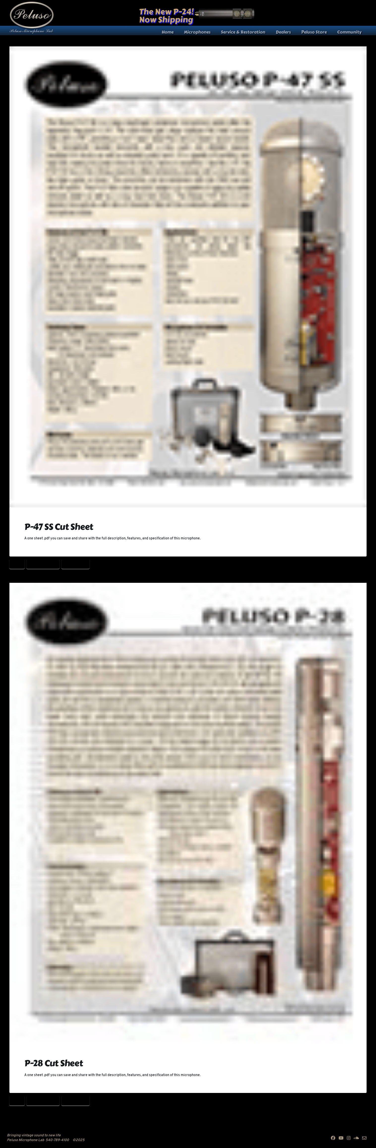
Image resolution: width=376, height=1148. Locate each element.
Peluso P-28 (75, 564)
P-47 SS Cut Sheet (58, 526)
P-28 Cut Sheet (43, 564)
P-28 (17, 564)
